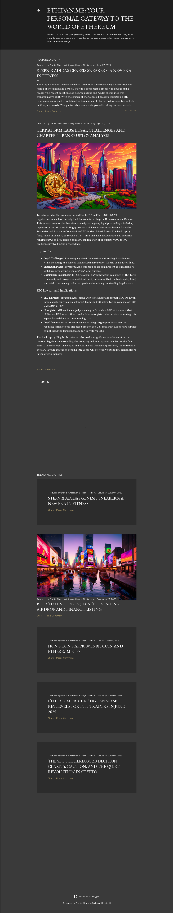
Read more (129, 110)
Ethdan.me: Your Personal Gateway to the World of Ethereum (90, 18)
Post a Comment (53, 111)
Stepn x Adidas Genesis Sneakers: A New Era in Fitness (85, 500)
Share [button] (39, 111)
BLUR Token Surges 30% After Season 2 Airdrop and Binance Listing (78, 606)
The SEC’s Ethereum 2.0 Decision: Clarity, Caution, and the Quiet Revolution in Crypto (83, 766)
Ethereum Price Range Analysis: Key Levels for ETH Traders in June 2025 (86, 706)
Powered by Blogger (87, 896)
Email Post (50, 369)
